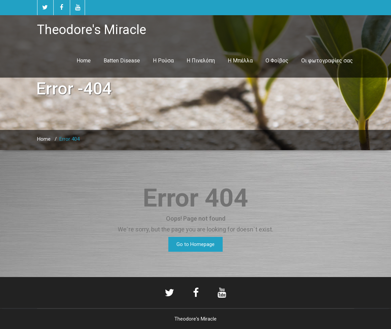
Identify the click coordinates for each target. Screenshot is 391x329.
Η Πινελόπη (201, 60)
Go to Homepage (195, 244)
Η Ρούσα (163, 60)
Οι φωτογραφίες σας (327, 60)
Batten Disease (122, 60)
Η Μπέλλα (240, 60)
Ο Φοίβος (277, 60)
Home (84, 60)
